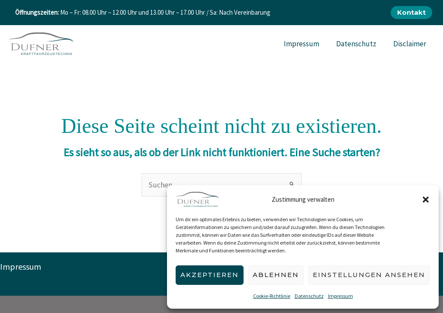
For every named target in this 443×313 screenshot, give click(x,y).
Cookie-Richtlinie (271, 296)
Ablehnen (276, 275)
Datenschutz (309, 296)
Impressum (340, 296)
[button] (425, 199)
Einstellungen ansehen (369, 275)
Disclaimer (410, 43)
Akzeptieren (209, 275)
